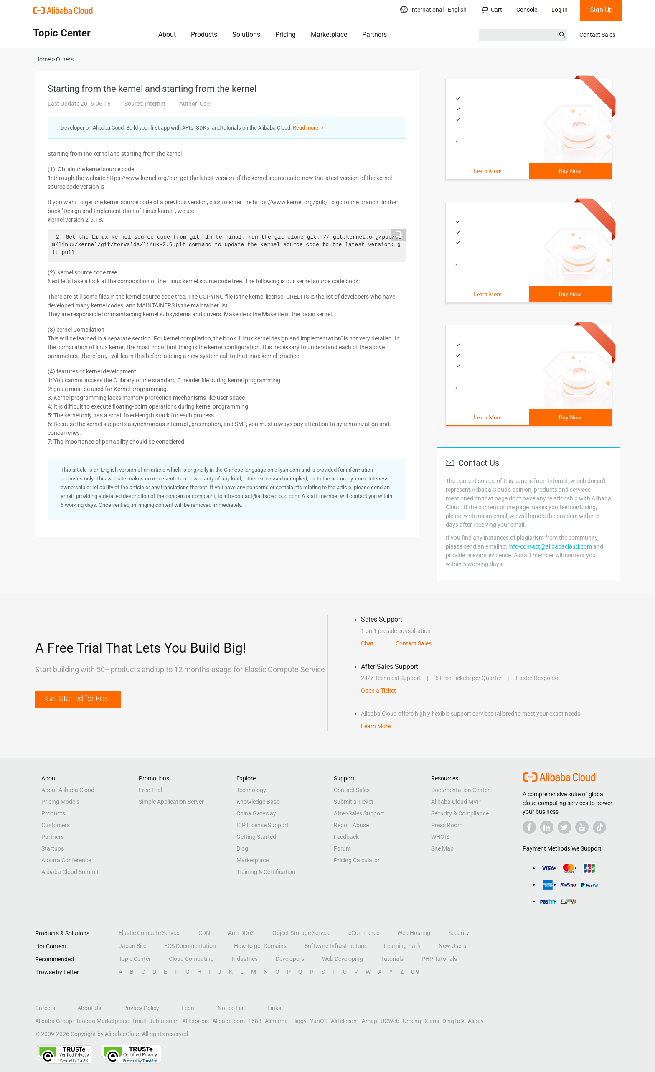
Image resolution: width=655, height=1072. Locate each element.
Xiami (431, 1021)
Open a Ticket (378, 690)
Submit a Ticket (353, 801)
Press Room (446, 825)
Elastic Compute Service (149, 933)
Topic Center (135, 958)
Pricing (285, 34)
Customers (55, 825)
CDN (204, 933)
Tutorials (392, 958)
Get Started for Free (78, 698)
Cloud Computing (191, 958)
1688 (254, 1021)
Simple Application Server (171, 801)
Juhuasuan (164, 1021)
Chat (367, 643)
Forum (342, 848)
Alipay (476, 1021)
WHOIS (440, 836)
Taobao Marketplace (102, 1021)
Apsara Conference (66, 860)
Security (458, 933)
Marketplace (329, 34)
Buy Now (570, 171)
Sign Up (601, 10)
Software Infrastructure (335, 945)
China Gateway (256, 813)
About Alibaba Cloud (67, 790)
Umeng (412, 1021)
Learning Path (402, 945)
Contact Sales (597, 34)
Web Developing (342, 958)
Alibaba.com (228, 1021)
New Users (452, 945)
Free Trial (150, 790)
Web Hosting (413, 933)
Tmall (139, 1021)
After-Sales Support (359, 813)
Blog (242, 848)
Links (274, 1008)
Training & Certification (265, 872)
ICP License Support (262, 825)
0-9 (415, 971)
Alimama (276, 1021)
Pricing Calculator (357, 860)
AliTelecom (344, 1021)
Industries (245, 958)
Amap (369, 1021)
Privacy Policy (141, 1008)
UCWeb (390, 1021)
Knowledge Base (257, 801)
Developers (290, 958)
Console (526, 9)
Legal (188, 1008)
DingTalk (453, 1021)
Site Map (442, 848)
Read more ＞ (309, 127)
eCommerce (363, 933)
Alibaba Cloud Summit (70, 872)
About (167, 34)
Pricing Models (60, 801)
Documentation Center (460, 790)
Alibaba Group (53, 1021)
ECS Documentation (190, 945)
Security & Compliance (460, 813)
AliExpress (195, 1021)
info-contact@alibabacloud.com (550, 546)
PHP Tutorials (439, 958)
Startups (52, 848)
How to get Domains (260, 945)
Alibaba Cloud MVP (456, 801)
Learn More (487, 171)
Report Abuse (351, 825)
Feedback (346, 836)
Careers (45, 1008)
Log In (559, 9)
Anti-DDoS (241, 933)
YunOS (319, 1021)
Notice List (231, 1008)
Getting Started (256, 836)
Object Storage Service (301, 933)
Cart (491, 9)
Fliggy (299, 1021)
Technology (251, 790)
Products (204, 34)
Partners (374, 34)
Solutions (246, 34)
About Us (89, 1008)
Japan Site (132, 945)
